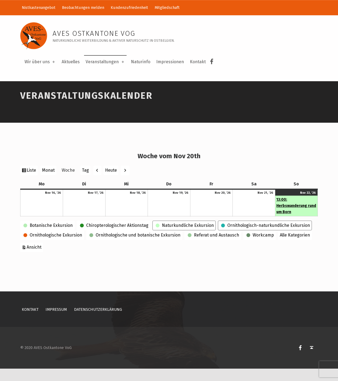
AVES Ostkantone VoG (94, 33)
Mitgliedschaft (167, 7)
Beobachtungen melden (83, 7)
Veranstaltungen (105, 61)
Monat (48, 182)
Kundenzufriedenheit (129, 7)
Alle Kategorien (295, 247)
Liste (32, 183)
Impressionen (170, 61)
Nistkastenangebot (38, 7)
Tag (85, 182)
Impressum (56, 321)
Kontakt (198, 61)
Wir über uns (40, 61)
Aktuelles (71, 61)
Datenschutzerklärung (98, 321)
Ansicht (35, 259)
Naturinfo (140, 61)
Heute (111, 182)
